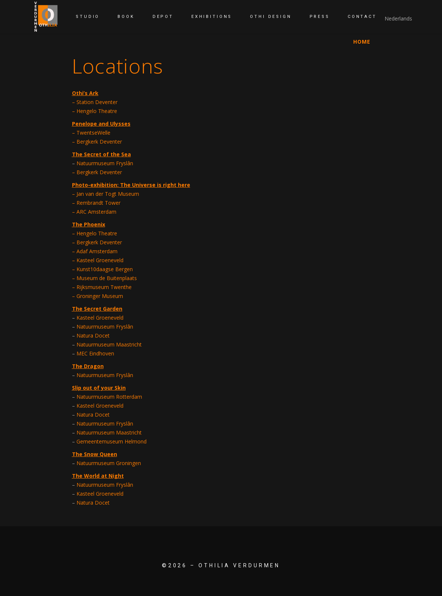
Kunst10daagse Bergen (104, 269)
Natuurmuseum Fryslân (104, 326)
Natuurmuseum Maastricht (109, 344)
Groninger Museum (99, 295)
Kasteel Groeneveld (99, 260)
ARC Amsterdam (95, 211)
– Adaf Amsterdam (94, 251)
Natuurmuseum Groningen (108, 463)
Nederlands (398, 18)
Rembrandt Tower (98, 202)
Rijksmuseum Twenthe (104, 287)
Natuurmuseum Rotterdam (109, 396)
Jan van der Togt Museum (107, 193)
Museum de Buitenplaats (106, 278)
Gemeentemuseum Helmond (111, 441)
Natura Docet (93, 335)
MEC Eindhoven (95, 353)
